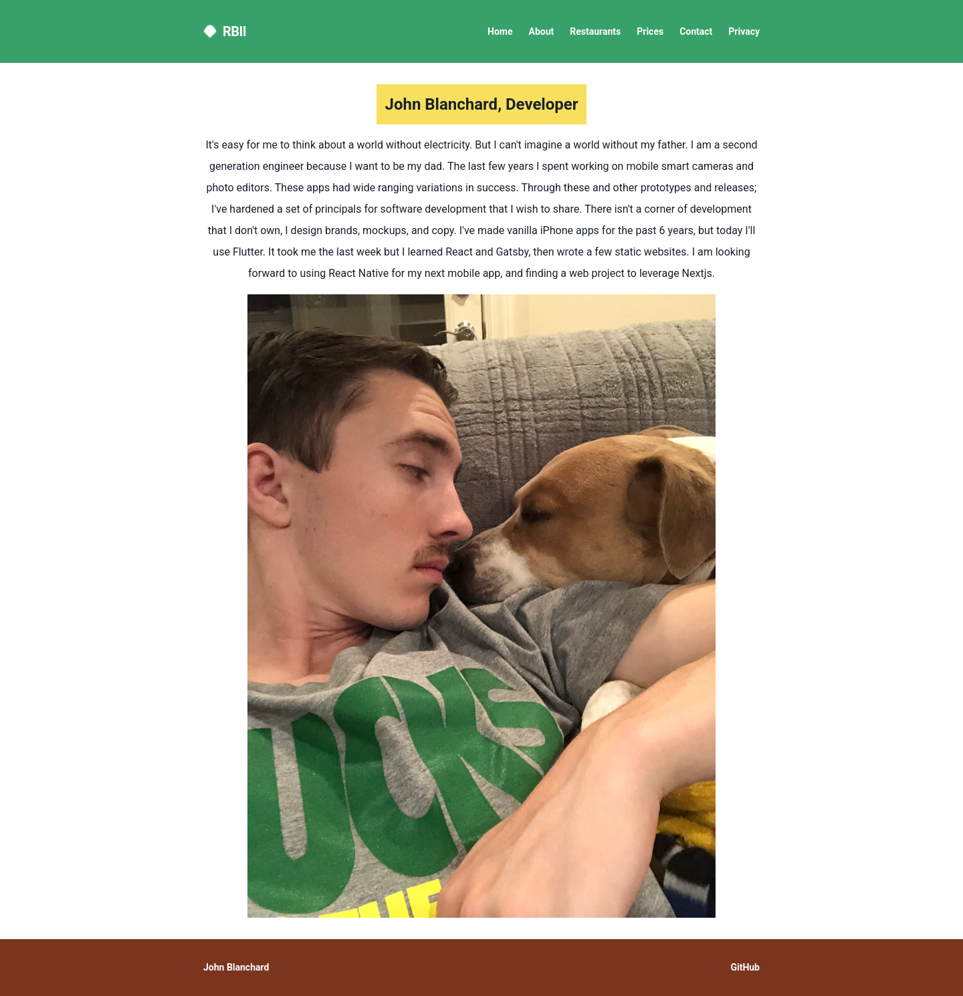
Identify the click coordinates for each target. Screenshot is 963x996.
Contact (695, 31)
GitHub (745, 967)
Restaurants (595, 31)
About (541, 31)
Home (500, 31)
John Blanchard (236, 967)
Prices (650, 31)
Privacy (744, 31)
